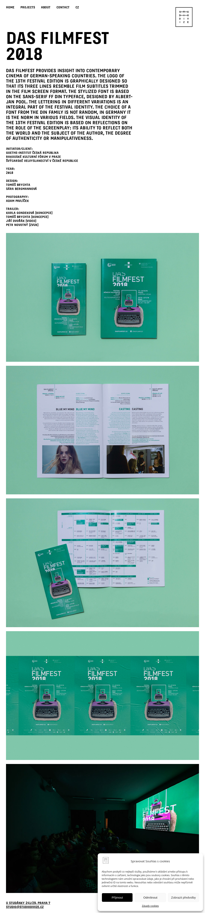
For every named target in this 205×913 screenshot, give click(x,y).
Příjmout (117, 897)
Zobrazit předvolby (183, 897)
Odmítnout (150, 897)
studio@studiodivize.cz (25, 907)
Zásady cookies (150, 906)
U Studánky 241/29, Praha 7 (28, 903)
